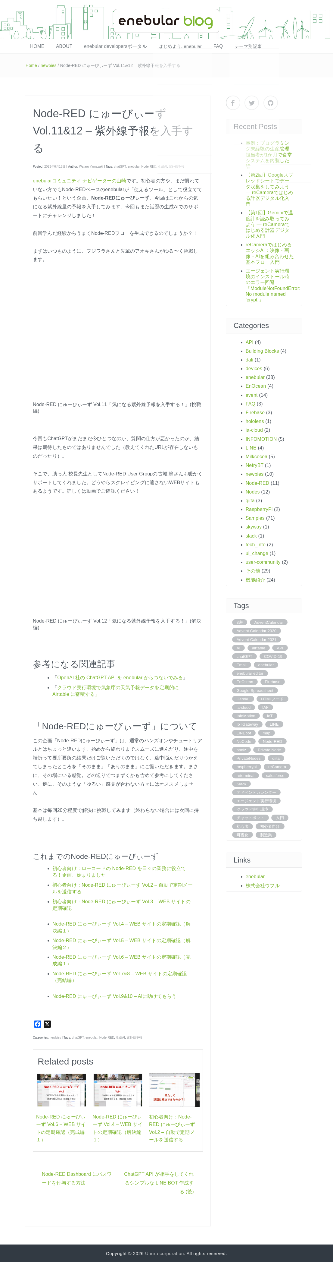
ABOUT (59, 46)
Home (31, 65)
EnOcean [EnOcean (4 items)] (245, 681)
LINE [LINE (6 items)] (274, 724)
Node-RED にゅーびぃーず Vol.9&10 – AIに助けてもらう (114, 995)
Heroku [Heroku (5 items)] (243, 698)
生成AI (162, 166)
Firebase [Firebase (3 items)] (273, 681)
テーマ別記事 (230, 46)
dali (250, 359)
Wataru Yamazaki (91, 166)
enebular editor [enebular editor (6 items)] (250, 673)
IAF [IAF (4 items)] (265, 707)
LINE (251, 447)
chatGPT (120, 166)
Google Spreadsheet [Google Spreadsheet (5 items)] (255, 690)
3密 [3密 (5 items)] (240, 622)
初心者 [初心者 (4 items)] (242, 826)
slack (251, 535)
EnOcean (256, 385)
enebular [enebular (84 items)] (266, 664)
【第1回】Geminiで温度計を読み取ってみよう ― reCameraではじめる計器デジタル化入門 (269, 224)
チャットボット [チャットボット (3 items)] (250, 817)
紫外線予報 (176, 166)
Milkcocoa (257, 456)
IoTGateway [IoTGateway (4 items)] (247, 724)
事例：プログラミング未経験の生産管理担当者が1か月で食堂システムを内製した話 (269, 154)
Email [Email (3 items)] (242, 664)
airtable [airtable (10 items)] (258, 647)
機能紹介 (255, 579)
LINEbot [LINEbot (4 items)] (244, 732)
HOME (36, 46)
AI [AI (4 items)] (239, 647)
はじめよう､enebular (168, 46)
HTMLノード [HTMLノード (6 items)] (272, 698)
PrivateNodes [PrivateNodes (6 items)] (249, 758)
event (252, 394)
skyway (254, 526)
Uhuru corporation (164, 1253)
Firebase (255, 412)
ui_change (257, 553)
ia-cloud (254, 429)
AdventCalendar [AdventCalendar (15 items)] (268, 622)
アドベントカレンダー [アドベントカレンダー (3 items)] (256, 792)
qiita (250, 500)
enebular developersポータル (107, 46)
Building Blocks (262, 350)
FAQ (203, 46)
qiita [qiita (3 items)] (276, 758)
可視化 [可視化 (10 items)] (242, 834)
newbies (49, 65)
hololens (255, 421)
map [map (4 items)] (266, 732)
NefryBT (255, 465)
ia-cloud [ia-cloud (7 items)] (244, 707)
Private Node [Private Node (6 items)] (269, 749)
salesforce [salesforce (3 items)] (275, 775)
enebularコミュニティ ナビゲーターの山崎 (79, 180)
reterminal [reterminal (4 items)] (245, 775)
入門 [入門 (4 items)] (280, 817)
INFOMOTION (261, 438)
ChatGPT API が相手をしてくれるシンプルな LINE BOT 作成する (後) (159, 1182)
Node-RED (149, 166)
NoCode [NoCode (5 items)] (244, 741)
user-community (263, 561)
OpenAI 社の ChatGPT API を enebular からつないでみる (120, 677)
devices (254, 368)
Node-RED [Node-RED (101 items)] (272, 741)
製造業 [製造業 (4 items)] (266, 834)
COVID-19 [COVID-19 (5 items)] (273, 656)
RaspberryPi (259, 509)
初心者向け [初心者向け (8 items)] (270, 826)
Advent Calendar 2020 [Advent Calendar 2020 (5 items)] (257, 630)
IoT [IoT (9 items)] (270, 715)
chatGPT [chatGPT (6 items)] (244, 656)
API (250, 341)
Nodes (253, 491)
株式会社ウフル (263, 885)
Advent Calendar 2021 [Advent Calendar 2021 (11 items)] (257, 639)
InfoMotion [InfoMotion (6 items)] (246, 715)
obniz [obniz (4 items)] (241, 749)
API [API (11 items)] (280, 647)
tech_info (256, 544)
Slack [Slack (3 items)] (242, 783)
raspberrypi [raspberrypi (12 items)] (247, 766)
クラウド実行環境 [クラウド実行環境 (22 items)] (252, 809)
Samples (255, 517)
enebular (134, 166)
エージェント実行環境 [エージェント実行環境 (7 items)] (256, 800)
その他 (253, 570)
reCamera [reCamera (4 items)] (277, 766)
